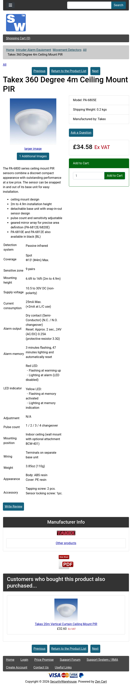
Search (118, 5)
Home (10, 50)
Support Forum (70, 660)
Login (24, 660)
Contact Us (41, 667)
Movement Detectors (67, 50)
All (85, 50)
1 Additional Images (33, 156)
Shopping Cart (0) (18, 38)
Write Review (13, 506)
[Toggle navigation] (10, 5)
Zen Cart (101, 681)
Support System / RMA (102, 660)
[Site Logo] (66, 22)
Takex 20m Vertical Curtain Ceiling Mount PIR (66, 624)
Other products (66, 543)
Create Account (16, 667)
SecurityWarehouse (63, 681)
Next (95, 71)
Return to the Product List (68, 71)
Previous (39, 71)
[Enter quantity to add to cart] (89, 175)
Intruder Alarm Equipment (33, 50)
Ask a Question (81, 132)
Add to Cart (115, 175)
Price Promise (44, 660)
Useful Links (63, 667)
